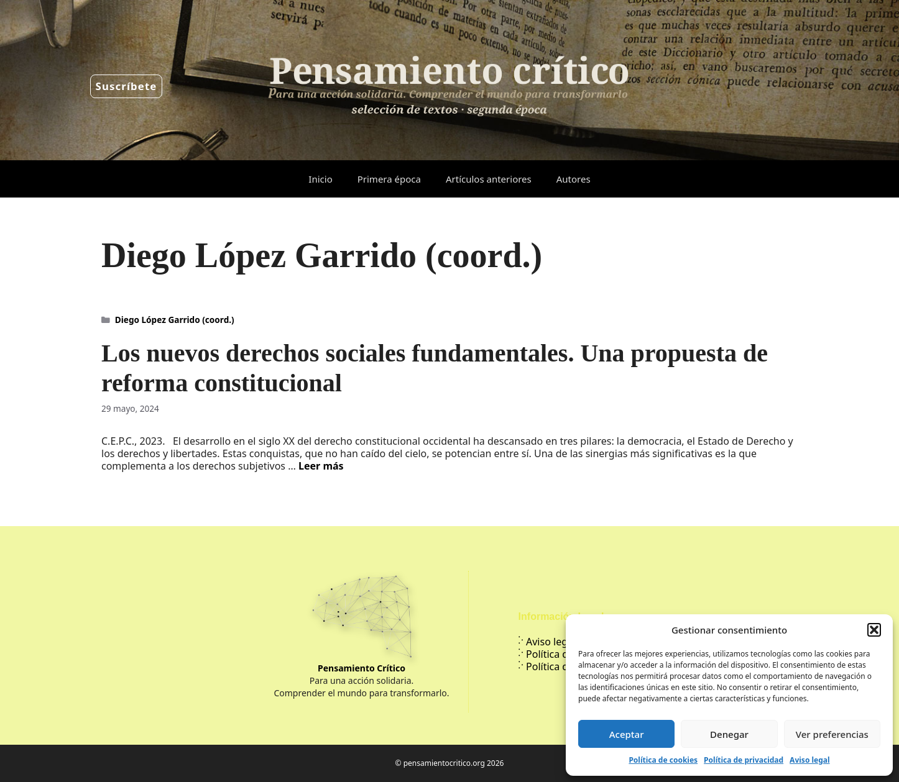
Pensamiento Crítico (361, 668)
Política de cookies (663, 760)
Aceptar (626, 734)
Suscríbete (126, 86)
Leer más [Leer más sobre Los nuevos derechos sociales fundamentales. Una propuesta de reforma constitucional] (321, 466)
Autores (573, 179)
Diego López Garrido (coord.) (174, 319)
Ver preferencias (832, 734)
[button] (874, 630)
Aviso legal (809, 760)
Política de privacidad (743, 760)
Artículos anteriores (489, 179)
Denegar (729, 734)
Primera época (389, 179)
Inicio (320, 179)
